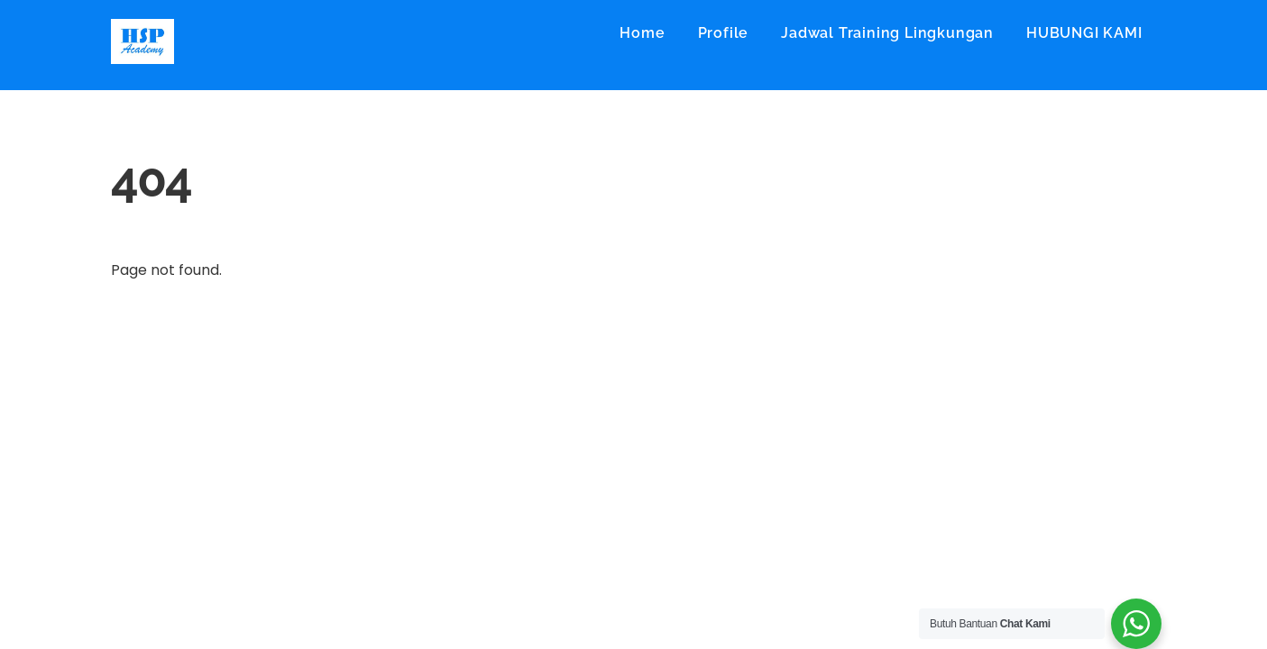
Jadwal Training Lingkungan (887, 32)
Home (642, 32)
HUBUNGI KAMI (1084, 32)
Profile (723, 32)
